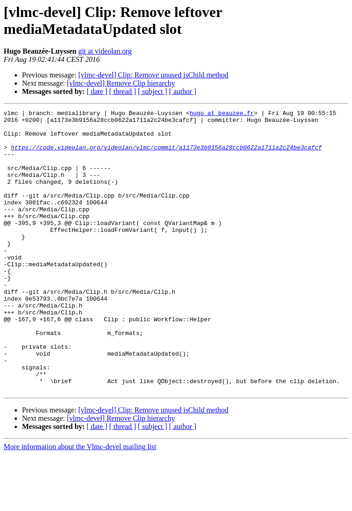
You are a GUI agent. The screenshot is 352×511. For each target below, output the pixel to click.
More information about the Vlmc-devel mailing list (80, 503)
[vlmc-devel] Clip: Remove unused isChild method (153, 75)
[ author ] (183, 91)
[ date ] (97, 91)
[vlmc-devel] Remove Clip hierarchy (121, 83)
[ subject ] (152, 91)
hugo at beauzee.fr (222, 114)
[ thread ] (122, 91)
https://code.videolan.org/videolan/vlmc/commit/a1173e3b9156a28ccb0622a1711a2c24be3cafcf (166, 155)
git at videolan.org (105, 51)
